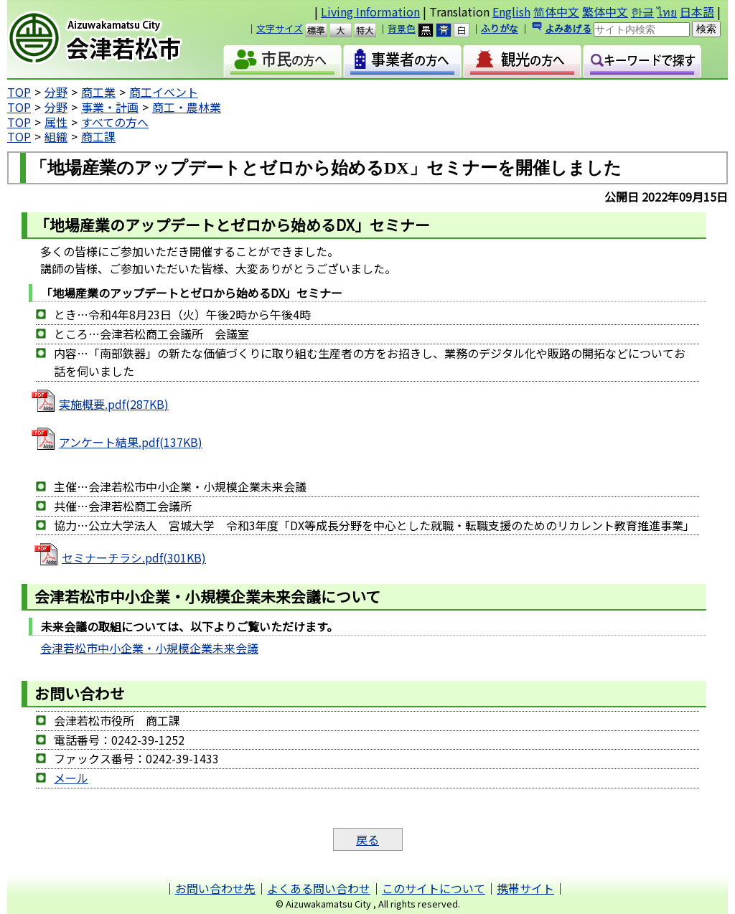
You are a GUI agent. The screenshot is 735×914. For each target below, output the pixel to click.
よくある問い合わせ (318, 888)
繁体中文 (605, 11)
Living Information (370, 11)
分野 (56, 91)
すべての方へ (115, 122)
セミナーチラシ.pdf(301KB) (134, 557)
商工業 (98, 91)
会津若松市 (111, 39)
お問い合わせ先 (215, 888)
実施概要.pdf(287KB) (114, 404)
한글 (642, 11)
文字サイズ (279, 28)
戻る (367, 839)
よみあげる (568, 28)
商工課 (98, 136)
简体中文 (556, 11)
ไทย (667, 11)
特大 (371, 30)
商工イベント (163, 91)
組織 (56, 136)
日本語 (697, 11)
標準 (322, 30)
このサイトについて (433, 888)
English (511, 11)
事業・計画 (110, 107)
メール (71, 777)
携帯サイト (525, 888)
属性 (56, 122)
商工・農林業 (186, 107)
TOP (19, 91)
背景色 (402, 28)
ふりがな (499, 28)
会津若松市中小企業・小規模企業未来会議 (149, 647)
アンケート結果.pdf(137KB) (130, 442)
